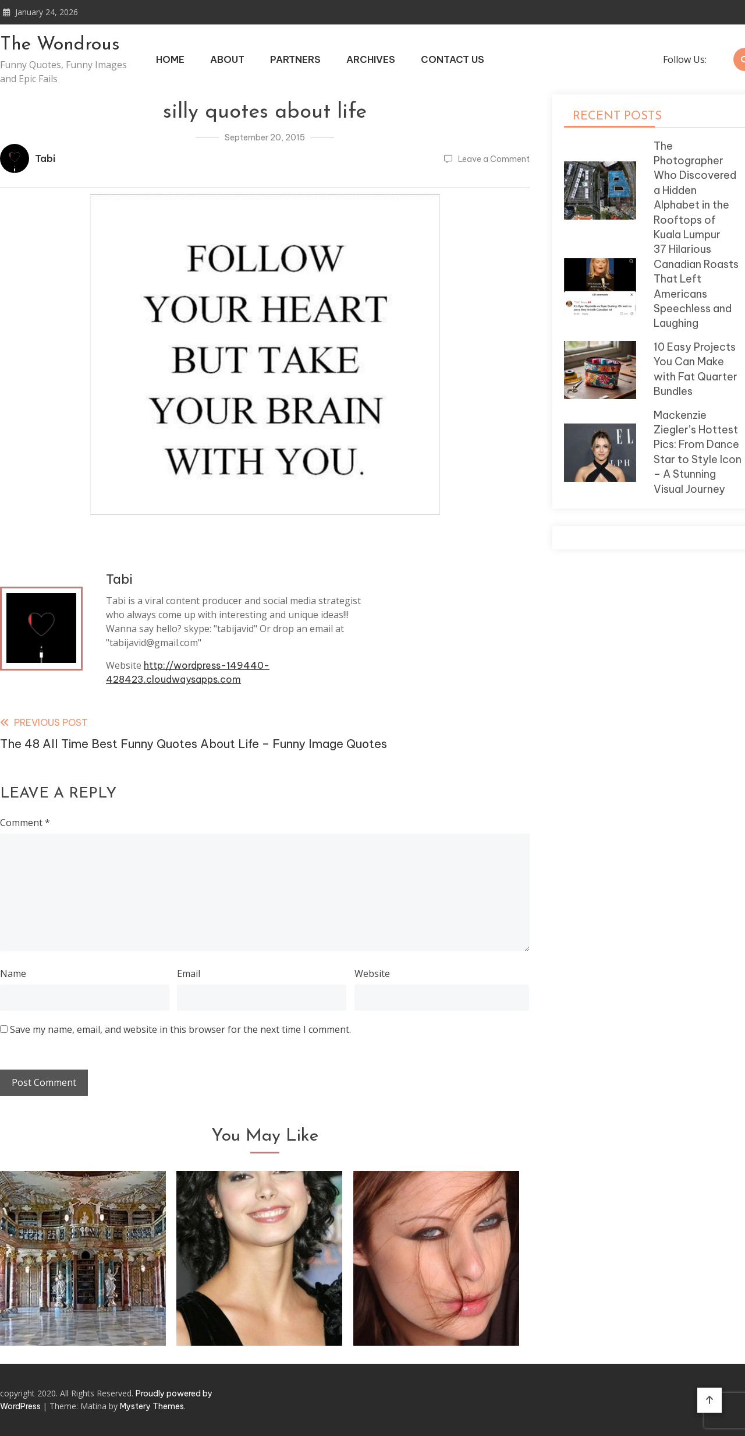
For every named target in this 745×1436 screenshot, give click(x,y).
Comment (25, 822)
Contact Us (452, 59)
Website (372, 973)
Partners (295, 59)
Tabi (45, 158)
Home (170, 59)
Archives (370, 59)
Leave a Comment (494, 159)
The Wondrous (60, 45)
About (227, 59)
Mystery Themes (152, 1406)
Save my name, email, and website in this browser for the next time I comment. (180, 1029)
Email (188, 973)
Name (13, 973)
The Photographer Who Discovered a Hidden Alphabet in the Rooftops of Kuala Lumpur (695, 190)
